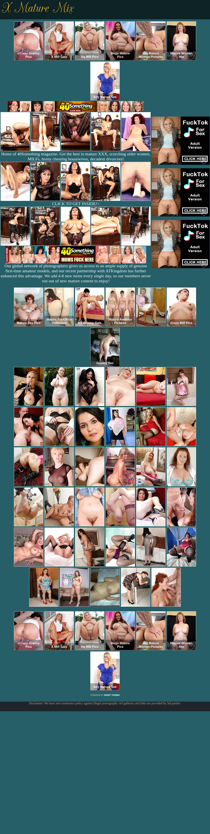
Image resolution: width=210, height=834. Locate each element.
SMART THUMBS (112, 695)
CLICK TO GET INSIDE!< (75, 203)
